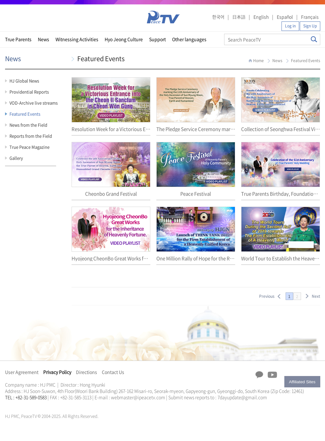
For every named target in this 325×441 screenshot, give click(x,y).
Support (157, 39)
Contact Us (113, 372)
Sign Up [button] (310, 26)
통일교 (16, 405)
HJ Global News (24, 81)
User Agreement (21, 372)
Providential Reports (29, 92)
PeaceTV (163, 17)
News (43, 39)
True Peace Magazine (29, 147)
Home (258, 60)
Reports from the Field (30, 136)
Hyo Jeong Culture (124, 39)
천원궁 (27, 405)
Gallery (16, 158)
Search (314, 39)
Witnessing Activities (76, 39)
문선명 (12, 405)
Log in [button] (290, 26)
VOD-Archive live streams (33, 103)
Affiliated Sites (302, 381)
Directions (86, 372)
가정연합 (21, 405)
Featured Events (24, 114)
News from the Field (28, 125)
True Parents (18, 39)
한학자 (7, 405)
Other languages (189, 39)
